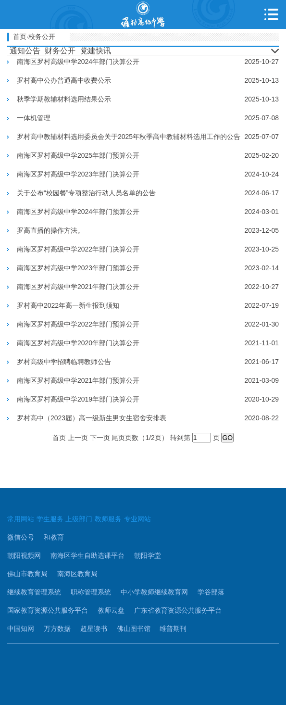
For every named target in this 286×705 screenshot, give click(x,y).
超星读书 (93, 628)
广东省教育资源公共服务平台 (178, 610)
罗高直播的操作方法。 (50, 230)
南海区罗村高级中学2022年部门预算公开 (78, 324)
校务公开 (41, 36)
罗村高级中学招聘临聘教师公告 (64, 361)
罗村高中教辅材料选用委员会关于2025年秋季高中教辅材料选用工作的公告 (128, 136)
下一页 (100, 437)
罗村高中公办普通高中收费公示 (64, 80)
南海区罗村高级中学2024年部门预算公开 (78, 211)
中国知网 (20, 628)
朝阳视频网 (24, 555)
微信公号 (20, 537)
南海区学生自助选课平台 (87, 555)
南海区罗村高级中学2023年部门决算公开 (78, 174)
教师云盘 (111, 610)
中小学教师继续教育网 (154, 592)
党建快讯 (95, 51)
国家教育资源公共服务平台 (47, 610)
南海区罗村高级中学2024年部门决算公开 (78, 61)
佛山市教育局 (27, 574)
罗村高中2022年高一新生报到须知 (68, 305)
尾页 (118, 437)
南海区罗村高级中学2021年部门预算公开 (78, 380)
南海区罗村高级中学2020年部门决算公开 (78, 343)
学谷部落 (211, 592)
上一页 (78, 437)
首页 (19, 36)
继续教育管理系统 (34, 592)
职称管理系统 (91, 592)
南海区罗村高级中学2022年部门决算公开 (78, 249)
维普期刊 (173, 628)
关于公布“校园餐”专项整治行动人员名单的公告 (86, 193)
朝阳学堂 (147, 555)
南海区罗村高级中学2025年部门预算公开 (78, 155)
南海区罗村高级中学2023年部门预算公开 (78, 268)
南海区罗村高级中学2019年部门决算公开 (78, 399)
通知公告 (25, 51)
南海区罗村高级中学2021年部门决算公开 (78, 286)
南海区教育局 (77, 574)
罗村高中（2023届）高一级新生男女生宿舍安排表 (91, 418)
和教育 (54, 537)
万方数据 (57, 628)
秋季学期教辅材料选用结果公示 (64, 99)
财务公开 (60, 51)
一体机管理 (33, 118)
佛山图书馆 (133, 628)
